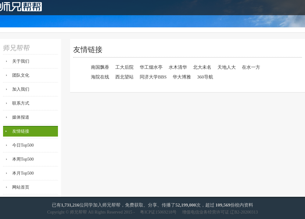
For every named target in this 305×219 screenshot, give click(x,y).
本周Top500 (23, 159)
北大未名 (202, 67)
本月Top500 (23, 173)
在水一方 (251, 67)
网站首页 (20, 187)
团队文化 (20, 75)
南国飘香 (100, 67)
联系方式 (20, 103)
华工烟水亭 (151, 67)
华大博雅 (182, 77)
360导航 (205, 77)
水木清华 (178, 67)
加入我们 (20, 89)
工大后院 (124, 67)
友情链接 (20, 131)
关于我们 (20, 61)
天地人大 (226, 67)
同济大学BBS (153, 77)
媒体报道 (20, 117)
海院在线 (100, 77)
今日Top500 (23, 145)
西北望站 (124, 77)
